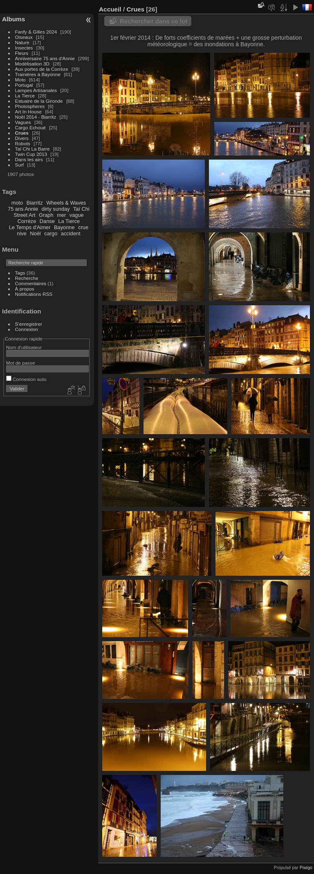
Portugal (24, 85)
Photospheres (30, 106)
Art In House (28, 111)
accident (71, 233)
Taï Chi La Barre (32, 148)
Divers (22, 138)
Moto (20, 79)
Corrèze (27, 221)
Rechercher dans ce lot (153, 21)
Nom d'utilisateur (24, 347)
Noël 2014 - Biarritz (35, 116)
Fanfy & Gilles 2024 (36, 31)
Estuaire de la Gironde (39, 101)
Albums (13, 19)
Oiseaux (24, 37)
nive (21, 233)
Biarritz (35, 203)
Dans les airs (29, 159)
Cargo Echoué (30, 127)
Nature (22, 42)
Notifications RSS (34, 294)
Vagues (23, 122)
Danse (47, 221)
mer (61, 215)
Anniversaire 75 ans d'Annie (45, 58)
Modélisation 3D (32, 63)
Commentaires (31, 283)
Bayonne (64, 227)
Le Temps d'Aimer (30, 227)
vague (77, 215)
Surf (19, 164)
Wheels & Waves (66, 203)
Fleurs (22, 53)
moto (17, 203)
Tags (20, 272)
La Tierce (25, 95)
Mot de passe (20, 362)
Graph (46, 215)
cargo (50, 233)
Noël (35, 233)
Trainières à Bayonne (38, 74)
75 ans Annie (23, 209)
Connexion (26, 329)
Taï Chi (81, 209)
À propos (24, 288)
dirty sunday (56, 209)
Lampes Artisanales (36, 90)
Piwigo (306, 867)
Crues (22, 132)
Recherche (26, 278)
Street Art (24, 215)
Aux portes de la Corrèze (41, 69)
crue (83, 227)
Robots (22, 143)
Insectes (24, 47)
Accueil (110, 9)
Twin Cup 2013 (31, 154)
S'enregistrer (28, 324)
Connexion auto (26, 379)
